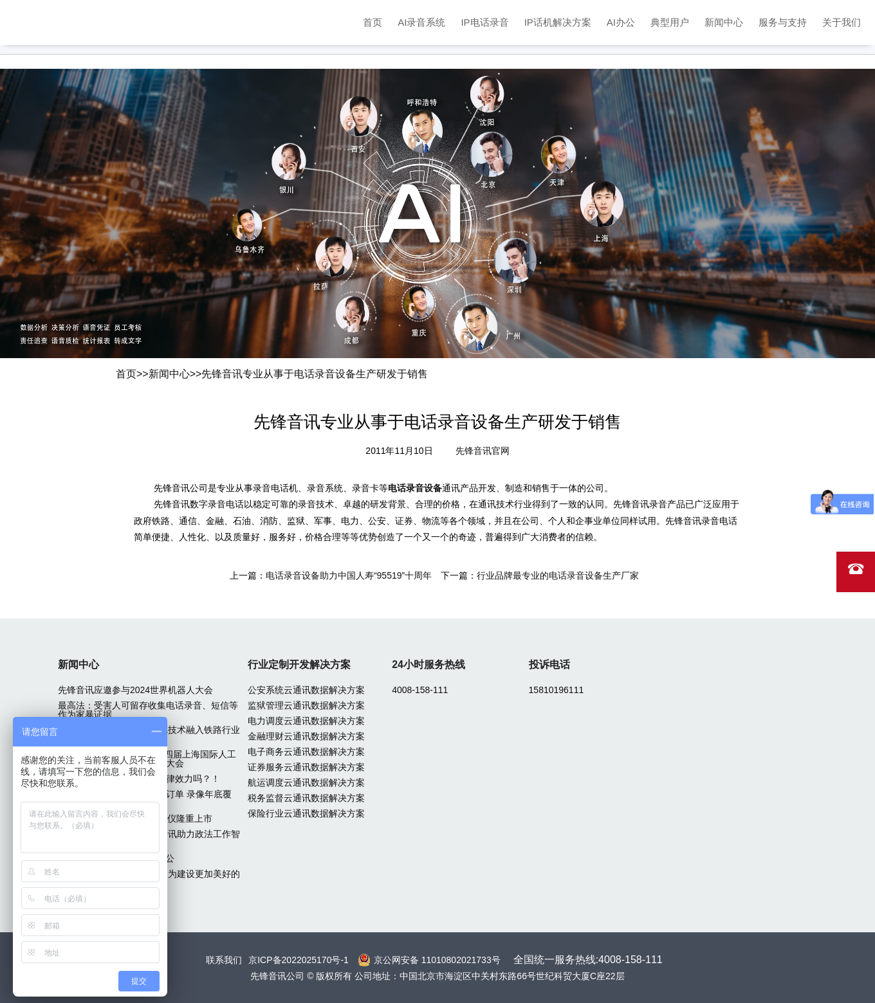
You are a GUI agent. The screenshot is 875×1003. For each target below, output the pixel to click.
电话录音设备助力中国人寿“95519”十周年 (349, 575)
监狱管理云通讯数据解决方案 (306, 705)
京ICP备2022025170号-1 (298, 960)
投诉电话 (549, 664)
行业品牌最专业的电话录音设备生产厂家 (558, 575)
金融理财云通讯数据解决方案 (306, 736)
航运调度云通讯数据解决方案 (306, 782)
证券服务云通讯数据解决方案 (306, 767)
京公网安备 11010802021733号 (437, 960)
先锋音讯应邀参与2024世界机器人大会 (135, 690)
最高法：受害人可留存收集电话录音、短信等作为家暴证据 (148, 709)
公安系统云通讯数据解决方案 (306, 690)
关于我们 (841, 22)
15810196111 (556, 690)
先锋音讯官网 (483, 451)
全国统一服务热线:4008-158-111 (588, 959)
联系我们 (224, 960)
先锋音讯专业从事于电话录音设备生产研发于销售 (314, 373)
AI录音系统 (421, 22)
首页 (372, 22)
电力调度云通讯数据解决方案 (306, 721)
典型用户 (669, 22)
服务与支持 (783, 22)
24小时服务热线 (428, 664)
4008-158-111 (420, 690)
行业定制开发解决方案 (299, 664)
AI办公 (621, 22)
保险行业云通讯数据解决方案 (306, 813)
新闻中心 (724, 22)
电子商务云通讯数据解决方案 (306, 751)
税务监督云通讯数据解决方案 (306, 798)
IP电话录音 (484, 22)
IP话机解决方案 (557, 22)
